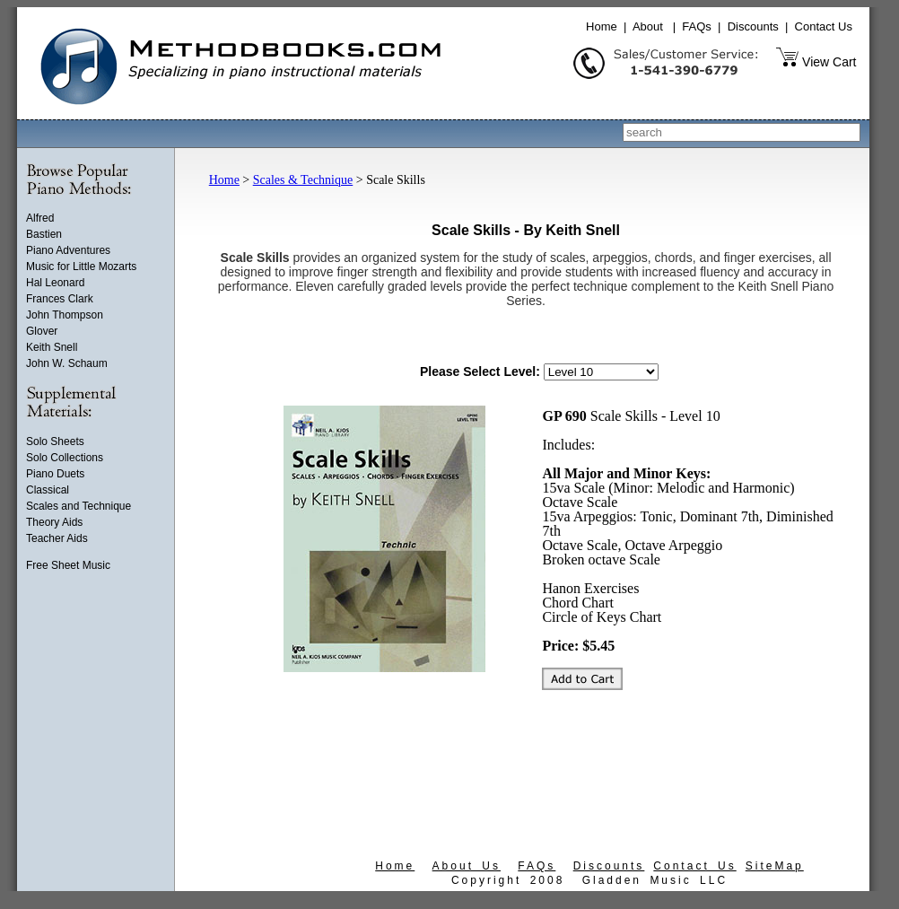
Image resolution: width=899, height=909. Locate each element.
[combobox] (741, 132)
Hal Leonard (55, 282)
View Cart (829, 62)
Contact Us (823, 26)
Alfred (40, 218)
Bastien (44, 234)
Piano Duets (55, 474)
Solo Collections (64, 457)
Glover (41, 331)
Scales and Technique (78, 506)
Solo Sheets (55, 441)
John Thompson (64, 315)
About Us (466, 866)
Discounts (753, 26)
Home (601, 26)
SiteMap (775, 866)
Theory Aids (54, 522)
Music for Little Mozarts (81, 266)
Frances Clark (59, 299)
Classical (47, 490)
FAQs (696, 26)
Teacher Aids (57, 538)
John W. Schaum (67, 363)
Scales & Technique (303, 180)
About (648, 26)
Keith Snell (51, 347)
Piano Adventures (68, 250)
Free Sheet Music (68, 565)
